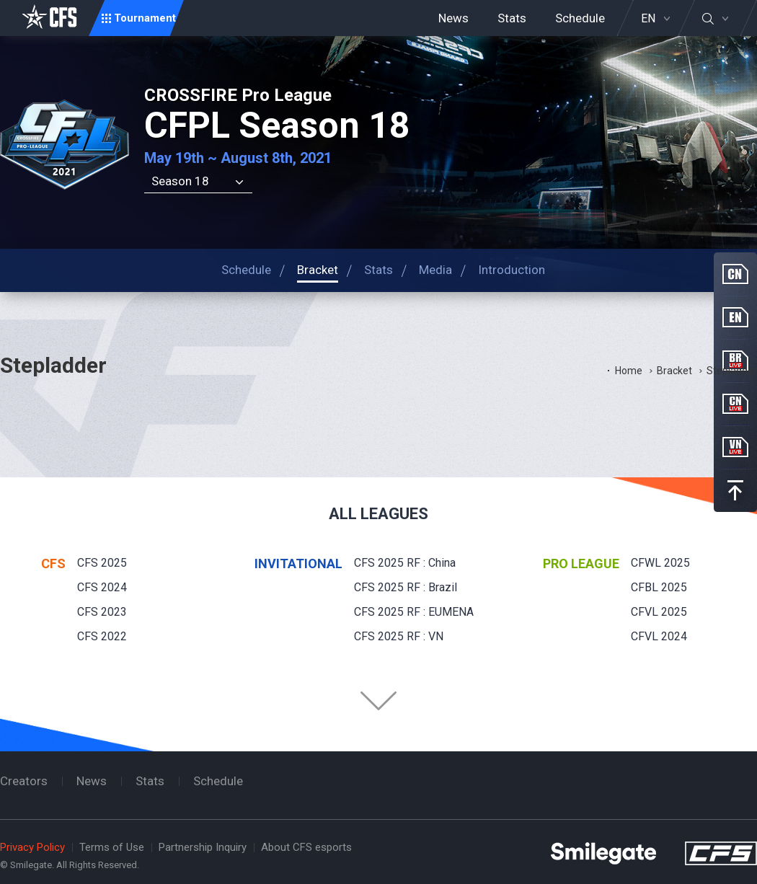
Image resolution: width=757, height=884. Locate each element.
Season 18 (180, 181)
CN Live (735, 403)
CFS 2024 (102, 587)
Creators (24, 781)
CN (735, 274)
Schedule (580, 18)
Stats (511, 18)
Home (628, 370)
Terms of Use (111, 847)
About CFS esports (306, 847)
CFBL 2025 (659, 587)
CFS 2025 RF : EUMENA (414, 612)
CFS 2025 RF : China (405, 563)
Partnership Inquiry (203, 847)
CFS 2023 (102, 612)
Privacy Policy (32, 847)
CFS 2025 (102, 563)
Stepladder (732, 370)
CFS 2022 (102, 636)
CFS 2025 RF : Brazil (405, 587)
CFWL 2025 (660, 563)
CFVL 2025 (659, 612)
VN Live (735, 447)
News (453, 18)
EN (648, 19)
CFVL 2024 (659, 636)
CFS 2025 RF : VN (398, 636)
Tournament (145, 18)
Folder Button (378, 700)
